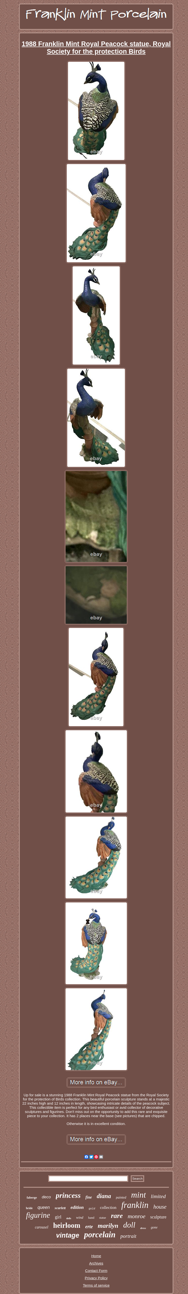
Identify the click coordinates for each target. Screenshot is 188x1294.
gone (154, 1227)
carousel (41, 1227)
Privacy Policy (96, 1278)
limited (158, 1196)
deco (46, 1197)
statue (102, 1217)
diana (104, 1196)
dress (143, 1228)
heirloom (66, 1225)
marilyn (108, 1225)
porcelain (99, 1234)
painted (121, 1197)
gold (92, 1208)
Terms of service (96, 1285)
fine (88, 1197)
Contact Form (96, 1270)
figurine (38, 1215)
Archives (96, 1263)
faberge (32, 1197)
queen (43, 1207)
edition (77, 1207)
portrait (128, 1236)
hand (91, 1217)
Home (96, 1256)
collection (108, 1207)
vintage (67, 1235)
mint (138, 1194)
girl (58, 1216)
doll (129, 1224)
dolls (68, 1218)
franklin (135, 1205)
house (159, 1207)
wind (79, 1217)
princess (68, 1195)
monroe (136, 1216)
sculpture (158, 1217)
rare (117, 1215)
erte (89, 1226)
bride (29, 1208)
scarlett (60, 1208)
